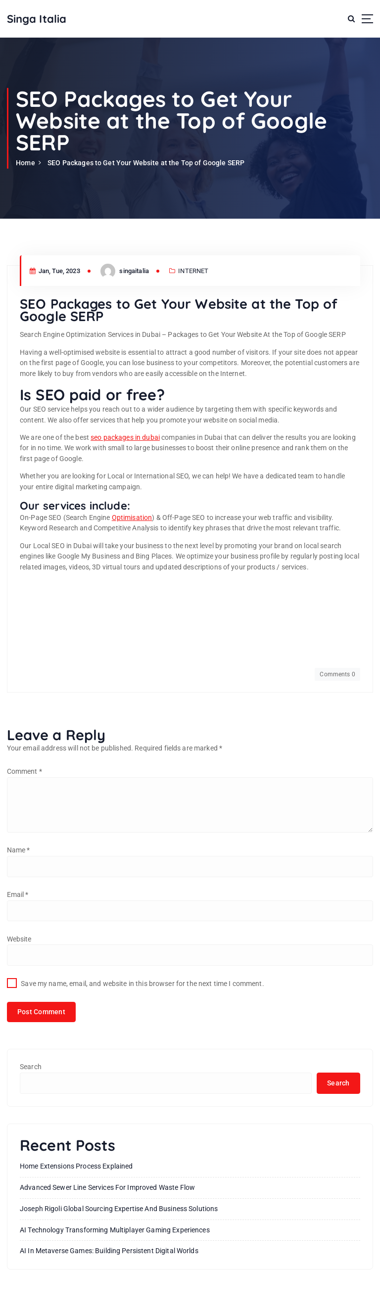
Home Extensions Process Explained (76, 1166)
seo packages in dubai (125, 437)
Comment (24, 771)
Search (31, 1067)
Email (18, 894)
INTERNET (193, 271)
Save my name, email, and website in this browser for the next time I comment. (142, 983)
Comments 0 (337, 674)
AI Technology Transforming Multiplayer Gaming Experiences (115, 1230)
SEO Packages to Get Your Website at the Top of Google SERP (146, 163)
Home (25, 163)
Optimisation (132, 517)
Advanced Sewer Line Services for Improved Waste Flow (107, 1187)
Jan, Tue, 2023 (55, 271)
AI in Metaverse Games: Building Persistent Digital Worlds (109, 1251)
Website (19, 939)
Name (18, 850)
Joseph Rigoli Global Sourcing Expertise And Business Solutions (119, 1209)
